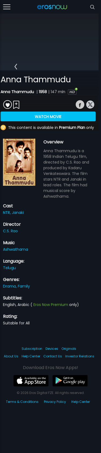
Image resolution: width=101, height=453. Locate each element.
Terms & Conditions (22, 401)
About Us (11, 356)
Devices (52, 348)
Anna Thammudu (18, 91)
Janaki (18, 212)
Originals (68, 348)
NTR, (7, 212)
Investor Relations (79, 356)
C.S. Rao (10, 231)
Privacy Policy (55, 401)
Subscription (32, 348)
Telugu (9, 268)
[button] (15, 66)
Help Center (31, 356)
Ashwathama (15, 249)
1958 (43, 91)
